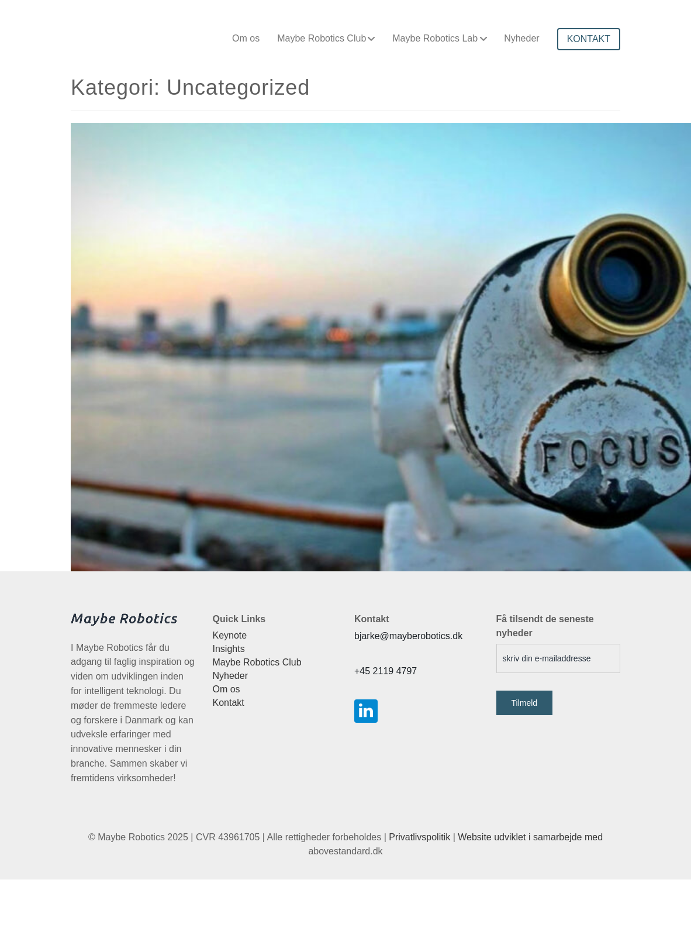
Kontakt (228, 703)
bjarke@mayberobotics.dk (408, 636)
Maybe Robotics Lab (435, 38)
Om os (246, 38)
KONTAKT (588, 39)
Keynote (230, 635)
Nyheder (521, 38)
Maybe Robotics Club (321, 38)
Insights (229, 649)
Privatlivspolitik (419, 837)
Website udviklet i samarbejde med (530, 837)
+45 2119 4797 (385, 671)
